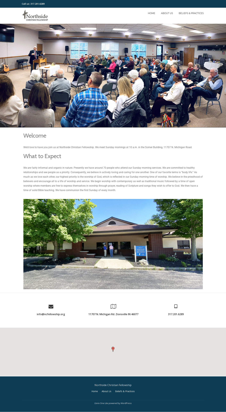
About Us (167, 13)
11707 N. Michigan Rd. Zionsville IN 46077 (113, 314)
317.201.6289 (176, 314)
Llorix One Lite (102, 402)
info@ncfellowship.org (51, 314)
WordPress (126, 402)
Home (151, 13)
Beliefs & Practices (191, 13)
